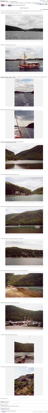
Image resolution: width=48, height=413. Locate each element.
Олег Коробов (2, 408)
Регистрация (4, 411)
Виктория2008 (2, 401)
